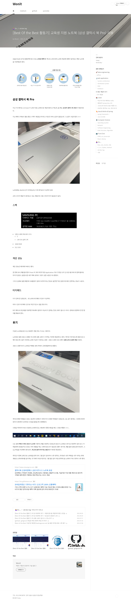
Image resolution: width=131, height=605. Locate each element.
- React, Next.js (101, 139)
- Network (100, 125)
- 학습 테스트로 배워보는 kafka (105, 100)
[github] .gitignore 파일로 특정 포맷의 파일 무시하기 (31, 523)
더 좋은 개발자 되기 (101, 92)
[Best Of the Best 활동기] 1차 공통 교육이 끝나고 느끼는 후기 (33, 521)
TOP (116, 598)
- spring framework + (103, 114)
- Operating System (102, 123)
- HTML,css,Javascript (103, 136)
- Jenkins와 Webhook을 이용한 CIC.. (107, 106)
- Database (100, 89)
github (34, 11)
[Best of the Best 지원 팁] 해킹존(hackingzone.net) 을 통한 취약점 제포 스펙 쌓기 (40, 525)
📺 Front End (100, 134)
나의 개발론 (100, 94)
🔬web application (102, 78)
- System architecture (103, 81)
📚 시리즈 (99, 98)
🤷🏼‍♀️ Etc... (18, 512)
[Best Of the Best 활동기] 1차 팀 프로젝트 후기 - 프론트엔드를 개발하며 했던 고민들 (40, 516)
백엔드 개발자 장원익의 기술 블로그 (26, 568)
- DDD (98, 86)
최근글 (98, 163)
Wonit (17, 3)
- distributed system (103, 83)
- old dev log (26, 512)
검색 (112, 3)
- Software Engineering (103, 128)
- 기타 (98, 152)
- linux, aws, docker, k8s (104, 145)
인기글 (104, 163)
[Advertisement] (49, 481)
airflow (99, 75)
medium (23, 11)
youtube (46, 11)
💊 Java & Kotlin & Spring (104, 111)
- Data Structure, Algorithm (105, 130)
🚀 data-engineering (102, 72)
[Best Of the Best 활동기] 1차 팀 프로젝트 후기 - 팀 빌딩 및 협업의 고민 (36, 518)
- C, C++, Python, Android (104, 147)
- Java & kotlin (101, 117)
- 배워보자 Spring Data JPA (104, 103)
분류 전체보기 (100, 69)
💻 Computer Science (103, 120)
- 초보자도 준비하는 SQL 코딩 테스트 (107, 108)
